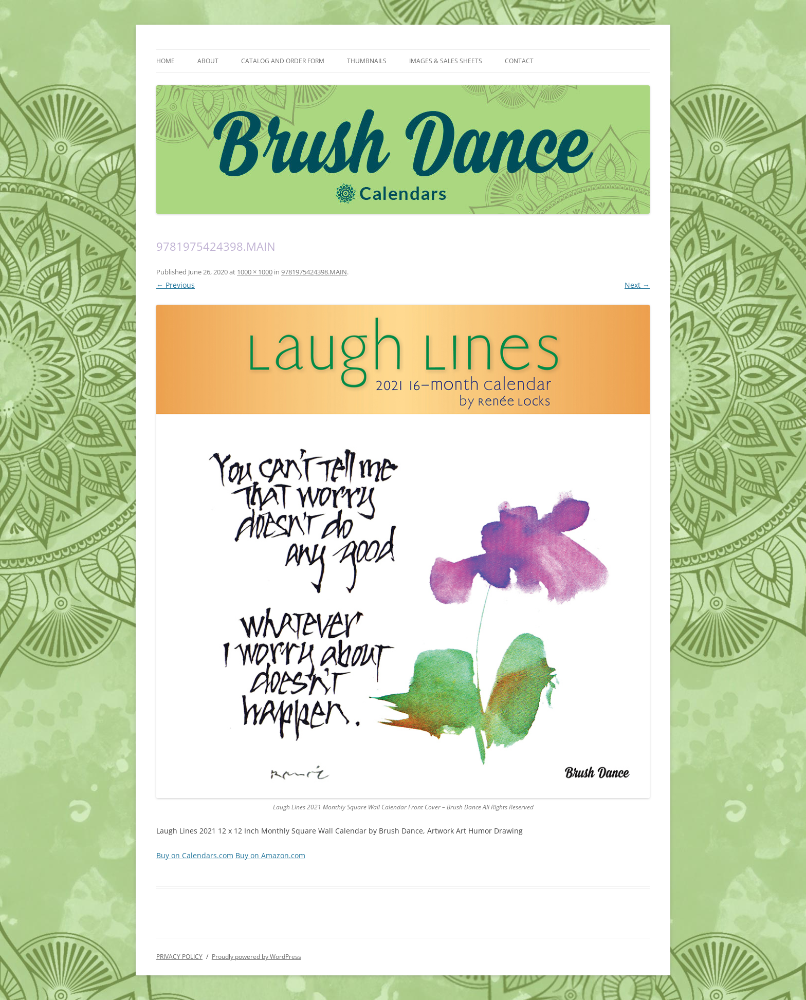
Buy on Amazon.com (270, 855)
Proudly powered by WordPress (256, 956)
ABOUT (207, 61)
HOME (165, 61)
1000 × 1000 (254, 271)
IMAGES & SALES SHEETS (445, 61)
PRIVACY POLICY (179, 956)
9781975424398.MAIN (314, 271)
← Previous (175, 285)
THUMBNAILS (367, 61)
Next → (637, 285)
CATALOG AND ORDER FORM (282, 61)
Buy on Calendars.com (194, 855)
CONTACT (519, 61)
